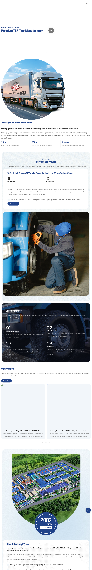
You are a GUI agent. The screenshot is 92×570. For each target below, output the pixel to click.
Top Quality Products (12, 331)
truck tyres (20, 373)
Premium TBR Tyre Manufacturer (22, 30)
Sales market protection (54, 331)
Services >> (11, 181)
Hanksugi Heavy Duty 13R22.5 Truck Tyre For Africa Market (68, 431)
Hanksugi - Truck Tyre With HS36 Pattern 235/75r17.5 (23, 431)
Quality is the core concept (10, 27)
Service (8, 346)
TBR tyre (29, 173)
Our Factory (50, 346)
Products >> (50, 181)
